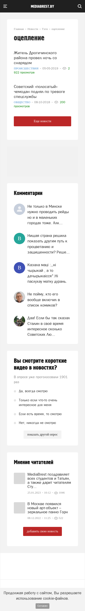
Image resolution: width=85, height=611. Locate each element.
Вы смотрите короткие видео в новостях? (40, 364)
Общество (22, 102)
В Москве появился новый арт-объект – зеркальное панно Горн (47, 508)
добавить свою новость (42, 531)
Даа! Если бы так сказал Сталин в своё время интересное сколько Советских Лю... (48, 326)
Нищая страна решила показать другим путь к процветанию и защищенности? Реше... (48, 243)
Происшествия (26, 68)
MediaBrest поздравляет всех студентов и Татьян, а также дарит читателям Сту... (49, 480)
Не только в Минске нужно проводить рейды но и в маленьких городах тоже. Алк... (48, 214)
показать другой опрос (42, 434)
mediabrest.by (42, 6)
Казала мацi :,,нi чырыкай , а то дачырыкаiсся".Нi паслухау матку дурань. (47, 273)
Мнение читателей (33, 462)
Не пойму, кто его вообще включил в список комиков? (43, 299)
